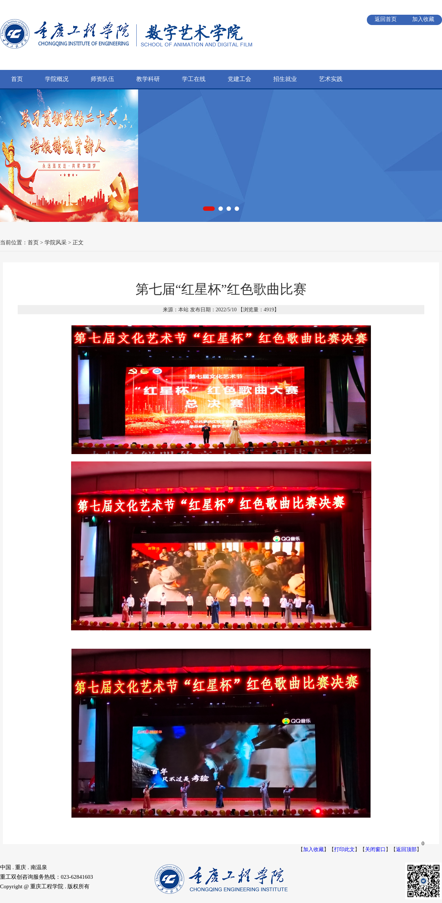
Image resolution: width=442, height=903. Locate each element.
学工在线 (194, 79)
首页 (17, 79)
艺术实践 (331, 79)
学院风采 (56, 242)
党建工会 (239, 79)
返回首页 (386, 19)
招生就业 (285, 79)
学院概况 (57, 79)
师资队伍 (102, 79)
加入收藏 (423, 19)
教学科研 (148, 79)
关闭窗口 (375, 849)
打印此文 (344, 849)
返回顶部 (406, 849)
